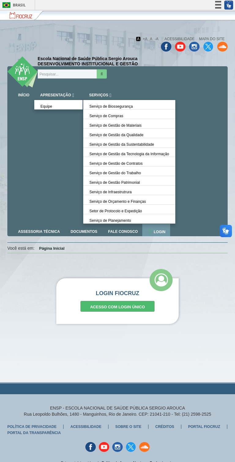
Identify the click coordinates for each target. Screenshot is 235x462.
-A (157, 39)
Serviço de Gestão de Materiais (115, 125)
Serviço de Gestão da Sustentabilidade (121, 144)
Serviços (98, 95)
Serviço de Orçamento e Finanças (117, 201)
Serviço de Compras (106, 116)
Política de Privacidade (32, 427)
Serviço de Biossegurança (111, 106)
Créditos (164, 427)
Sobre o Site (128, 427)
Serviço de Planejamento (110, 220)
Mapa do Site (212, 39)
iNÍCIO (23, 95)
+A (145, 39)
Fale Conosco (123, 231)
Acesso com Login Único (117, 307)
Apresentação (55, 95)
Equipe (46, 106)
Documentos (84, 231)
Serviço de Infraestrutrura (110, 192)
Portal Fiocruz (204, 427)
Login (160, 232)
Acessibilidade (180, 39)
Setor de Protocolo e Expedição (115, 211)
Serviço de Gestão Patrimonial (114, 182)
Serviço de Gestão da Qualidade (116, 135)
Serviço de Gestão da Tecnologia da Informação (129, 154)
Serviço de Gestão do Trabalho (115, 173)
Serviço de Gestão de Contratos (116, 163)
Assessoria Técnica (39, 231)
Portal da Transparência (34, 433)
